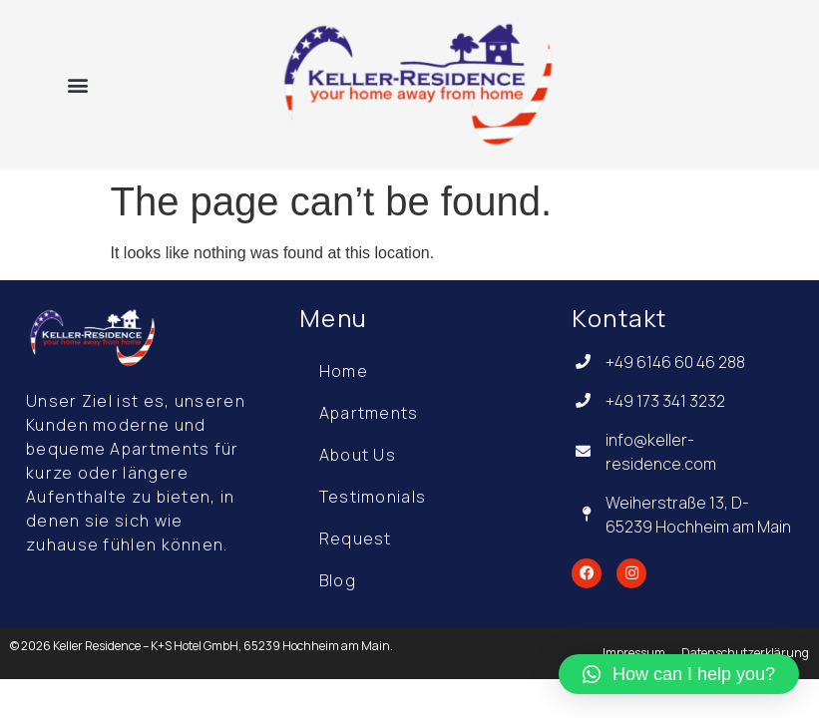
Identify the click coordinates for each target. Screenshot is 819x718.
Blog (337, 580)
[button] (78, 84)
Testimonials (373, 497)
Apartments (369, 413)
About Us (357, 455)
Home (343, 371)
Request (355, 538)
